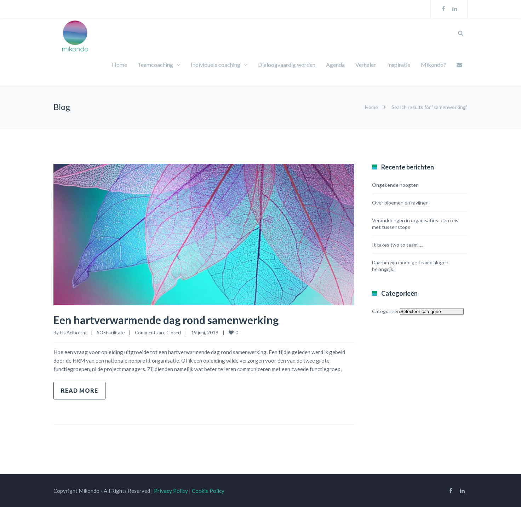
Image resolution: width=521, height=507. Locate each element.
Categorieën (386, 311)
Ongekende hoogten (395, 185)
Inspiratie (398, 64)
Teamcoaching (155, 64)
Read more (79, 390)
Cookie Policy (208, 491)
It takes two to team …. (397, 245)
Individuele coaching (215, 64)
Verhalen (366, 64)
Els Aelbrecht (73, 332)
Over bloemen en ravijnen (400, 203)
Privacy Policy (171, 491)
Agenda (335, 64)
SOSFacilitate (111, 332)
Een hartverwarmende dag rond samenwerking (166, 319)
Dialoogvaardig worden (286, 64)
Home (119, 64)
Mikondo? (433, 64)
